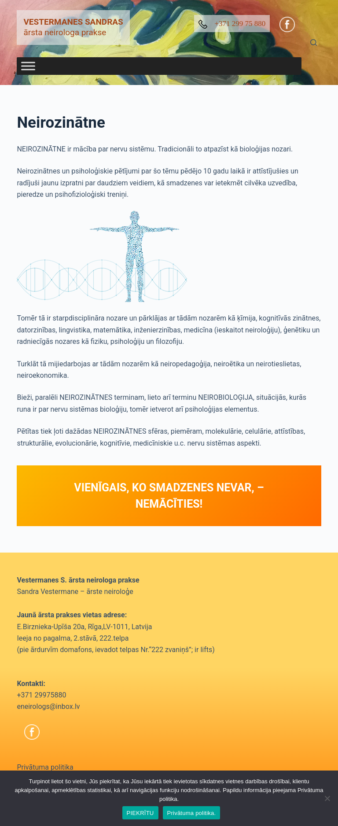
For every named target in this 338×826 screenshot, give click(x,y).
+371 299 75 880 (232, 24)
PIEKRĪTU (140, 813)
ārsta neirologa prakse (73, 27)
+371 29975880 (41, 695)
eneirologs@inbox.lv (48, 706)
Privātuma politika (45, 767)
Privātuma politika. (191, 813)
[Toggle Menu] (28, 66)
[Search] (313, 42)
